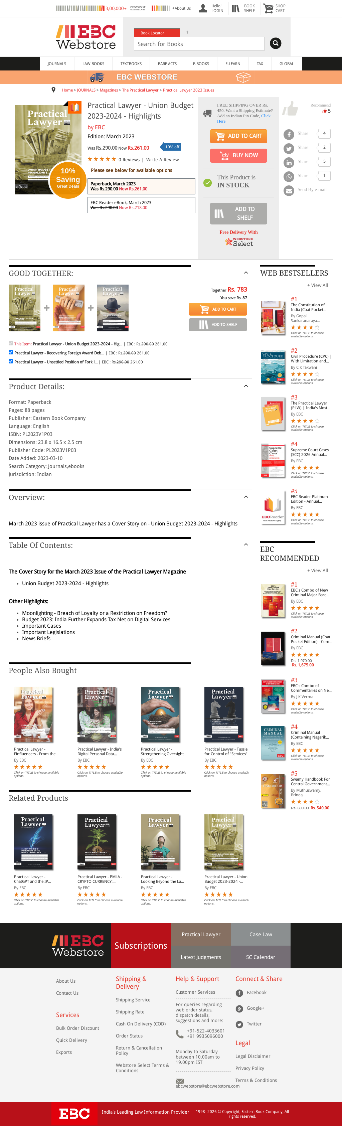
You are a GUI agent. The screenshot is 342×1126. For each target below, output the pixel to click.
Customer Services (195, 992)
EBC (100, 127)
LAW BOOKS (93, 63)
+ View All (317, 285)
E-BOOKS (201, 63)
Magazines (109, 90)
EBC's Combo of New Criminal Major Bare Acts (309, 592)
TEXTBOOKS (131, 63)
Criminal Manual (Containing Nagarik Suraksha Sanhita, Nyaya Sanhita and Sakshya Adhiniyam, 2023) (312, 735)
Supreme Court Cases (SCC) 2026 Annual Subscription (310, 452)
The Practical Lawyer (140, 90)
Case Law (260, 934)
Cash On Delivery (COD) (141, 1023)
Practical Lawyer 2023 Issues (188, 90)
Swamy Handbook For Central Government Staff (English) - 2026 (310, 781)
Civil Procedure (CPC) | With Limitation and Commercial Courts (311, 358)
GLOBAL (287, 63)
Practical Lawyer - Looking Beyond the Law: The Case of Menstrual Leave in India (163, 879)
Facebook (257, 992)
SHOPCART (281, 8)
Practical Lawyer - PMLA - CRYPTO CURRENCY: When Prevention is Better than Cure (99, 879)
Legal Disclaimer (253, 1056)
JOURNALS (57, 63)
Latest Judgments (201, 957)
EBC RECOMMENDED (289, 553)
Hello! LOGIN (217, 8)
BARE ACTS (167, 63)
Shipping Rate (130, 1011)
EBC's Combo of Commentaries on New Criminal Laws (311, 688)
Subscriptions (141, 946)
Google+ (256, 1007)
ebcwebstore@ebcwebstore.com (208, 1086)
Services (67, 1015)
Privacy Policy (249, 1068)
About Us (65, 981)
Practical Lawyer (201, 934)
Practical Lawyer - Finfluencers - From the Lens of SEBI (34, 751)
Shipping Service (133, 999)
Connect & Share (259, 979)
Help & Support (197, 979)
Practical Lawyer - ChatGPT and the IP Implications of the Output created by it (32, 879)
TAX (260, 63)
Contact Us (67, 993)
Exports (64, 1052)
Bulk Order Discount (77, 1028)
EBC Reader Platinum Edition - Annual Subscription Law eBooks (309, 499)
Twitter (254, 1023)
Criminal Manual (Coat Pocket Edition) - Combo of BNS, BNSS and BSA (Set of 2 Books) (312, 639)
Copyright (230, 1111)
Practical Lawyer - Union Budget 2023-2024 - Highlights (225, 879)
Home (67, 90)
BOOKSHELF (249, 8)
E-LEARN (232, 63)
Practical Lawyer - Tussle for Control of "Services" (225, 751)
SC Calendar (260, 957)
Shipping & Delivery (131, 982)
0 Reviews (129, 159)
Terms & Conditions (256, 1080)
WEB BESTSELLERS (294, 273)
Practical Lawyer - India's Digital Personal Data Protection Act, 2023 (99, 751)
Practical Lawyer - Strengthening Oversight (162, 751)
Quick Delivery (71, 1040)
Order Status (129, 1035)
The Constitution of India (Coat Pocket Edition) (308, 307)
